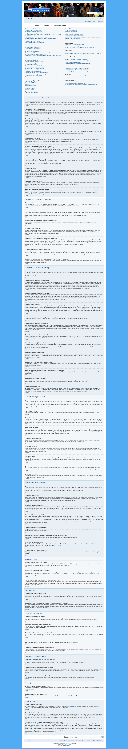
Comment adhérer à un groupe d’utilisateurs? (74, 34)
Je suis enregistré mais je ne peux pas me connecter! (36, 37)
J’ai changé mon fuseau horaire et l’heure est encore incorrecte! (39, 50)
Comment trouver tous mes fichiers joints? (74, 77)
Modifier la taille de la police (101, 18)
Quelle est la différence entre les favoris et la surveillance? (77, 68)
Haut (27, 105)
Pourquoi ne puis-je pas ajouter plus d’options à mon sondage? (38, 65)
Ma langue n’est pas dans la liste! (32, 51)
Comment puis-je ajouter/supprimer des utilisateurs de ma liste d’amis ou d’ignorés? (83, 53)
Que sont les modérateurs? (71, 31)
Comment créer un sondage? (31, 64)
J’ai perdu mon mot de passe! (31, 35)
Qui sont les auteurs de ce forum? (72, 81)
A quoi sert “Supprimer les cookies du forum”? (35, 42)
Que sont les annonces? (30, 88)
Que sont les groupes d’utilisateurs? (72, 33)
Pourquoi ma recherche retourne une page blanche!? (76, 60)
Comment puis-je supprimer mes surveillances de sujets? (77, 71)
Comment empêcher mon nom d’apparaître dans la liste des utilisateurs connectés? (43, 34)
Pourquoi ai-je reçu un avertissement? (33, 71)
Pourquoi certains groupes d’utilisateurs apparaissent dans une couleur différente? (82, 37)
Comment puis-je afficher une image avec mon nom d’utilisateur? (39, 52)
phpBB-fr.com (67, 745)
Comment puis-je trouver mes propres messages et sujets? (77, 63)
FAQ (88, 21)
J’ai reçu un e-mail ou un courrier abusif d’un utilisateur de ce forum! (79, 47)
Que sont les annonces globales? (32, 86)
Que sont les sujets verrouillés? (32, 91)
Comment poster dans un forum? (32, 60)
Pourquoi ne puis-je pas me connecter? (33, 30)
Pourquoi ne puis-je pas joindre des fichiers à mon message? (38, 69)
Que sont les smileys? (30, 84)
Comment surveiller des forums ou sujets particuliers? (76, 69)
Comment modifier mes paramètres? (33, 47)
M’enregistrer (93, 21)
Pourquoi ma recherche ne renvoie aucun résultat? (76, 59)
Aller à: (62, 736)
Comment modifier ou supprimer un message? (35, 61)
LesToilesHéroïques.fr (31, 18)
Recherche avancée (98, 14)
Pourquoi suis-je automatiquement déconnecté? (35, 33)
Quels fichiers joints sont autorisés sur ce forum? (75, 75)
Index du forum (41, 18)
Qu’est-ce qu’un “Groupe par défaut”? (73, 38)
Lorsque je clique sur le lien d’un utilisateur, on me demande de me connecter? (43, 55)
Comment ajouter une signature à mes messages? (36, 63)
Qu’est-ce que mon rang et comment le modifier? (35, 54)
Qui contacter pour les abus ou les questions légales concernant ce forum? (81, 84)
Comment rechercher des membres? (73, 62)
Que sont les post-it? (29, 89)
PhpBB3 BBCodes (67, 744)
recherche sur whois (35, 725)
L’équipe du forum (63, 740)
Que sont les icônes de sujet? (31, 92)
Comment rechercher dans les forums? (73, 58)
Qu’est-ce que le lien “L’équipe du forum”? (74, 39)
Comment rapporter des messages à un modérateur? (36, 72)
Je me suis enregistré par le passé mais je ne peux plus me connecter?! (40, 38)
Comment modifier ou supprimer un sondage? (35, 67)
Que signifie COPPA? (29, 39)
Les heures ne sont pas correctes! (32, 48)
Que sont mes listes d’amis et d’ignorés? (73, 52)
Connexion (100, 21)
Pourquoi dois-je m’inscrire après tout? (33, 31)
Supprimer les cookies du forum (75, 740)
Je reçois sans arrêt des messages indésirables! (75, 45)
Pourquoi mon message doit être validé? (33, 75)
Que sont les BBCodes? (30, 81)
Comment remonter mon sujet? (31, 76)
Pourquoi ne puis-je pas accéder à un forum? (35, 68)
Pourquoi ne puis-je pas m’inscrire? (32, 41)
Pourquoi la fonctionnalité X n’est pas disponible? (75, 83)
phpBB (58, 743)
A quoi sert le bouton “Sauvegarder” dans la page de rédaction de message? (41, 74)
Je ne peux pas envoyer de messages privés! (74, 44)
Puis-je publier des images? (31, 85)
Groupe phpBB (71, 706)
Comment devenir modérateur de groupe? (74, 35)
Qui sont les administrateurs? (71, 30)
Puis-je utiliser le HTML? (30, 82)
